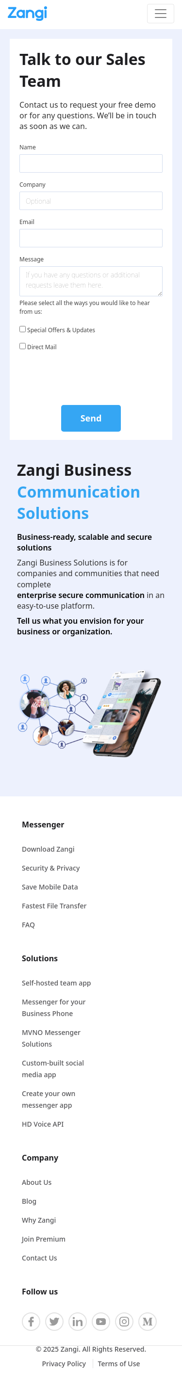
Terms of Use (119, 1363)
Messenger (43, 824)
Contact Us (39, 1257)
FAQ (28, 924)
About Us (36, 1182)
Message (31, 259)
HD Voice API (43, 1124)
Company (32, 184)
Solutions (40, 958)
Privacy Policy (64, 1363)
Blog (29, 1201)
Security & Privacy (51, 868)
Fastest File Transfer (54, 905)
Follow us (40, 1291)
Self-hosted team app (56, 982)
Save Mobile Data (50, 886)
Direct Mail (37, 347)
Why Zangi (39, 1220)
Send (91, 418)
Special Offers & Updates (57, 330)
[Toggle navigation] (160, 13)
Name (27, 147)
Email (26, 222)
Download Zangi (48, 849)
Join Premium (44, 1239)
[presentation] (91, 376)
